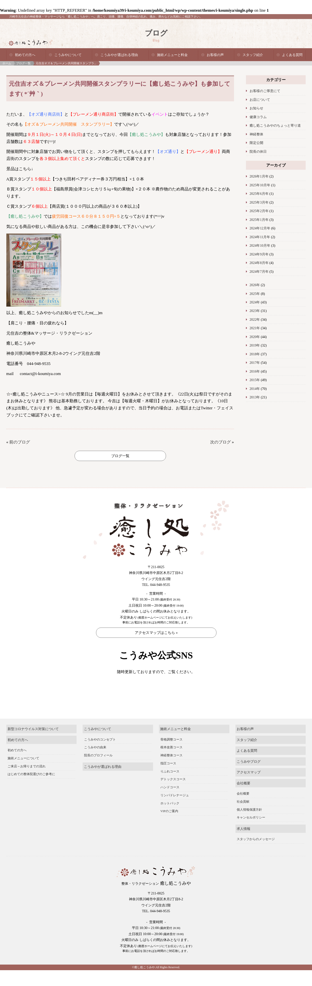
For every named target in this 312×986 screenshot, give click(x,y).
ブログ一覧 (23, 63)
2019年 (255, 345)
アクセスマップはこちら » (156, 633)
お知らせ (256, 108)
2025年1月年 (259, 220)
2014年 (255, 389)
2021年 (255, 328)
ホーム (6, 63)
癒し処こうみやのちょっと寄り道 (275, 125)
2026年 (255, 285)
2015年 (255, 380)
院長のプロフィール (98, 771)
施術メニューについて (23, 774)
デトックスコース (173, 795)
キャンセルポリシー (251, 833)
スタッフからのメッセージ (256, 855)
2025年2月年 (259, 211)
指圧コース (168, 779)
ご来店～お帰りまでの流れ (27, 782)
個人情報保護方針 (249, 825)
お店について (260, 100)
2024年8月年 (259, 263)
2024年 (255, 302)
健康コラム (258, 117)
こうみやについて (68, 55)
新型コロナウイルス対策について (33, 745)
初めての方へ (25, 55)
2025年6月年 (259, 194)
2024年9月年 (259, 254)
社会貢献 (243, 817)
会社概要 (243, 799)
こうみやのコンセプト (100, 755)
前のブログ (19, 442)
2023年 (255, 311)
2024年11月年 (260, 237)
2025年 (255, 294)
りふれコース (169, 787)
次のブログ (220, 442)
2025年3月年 (259, 202)
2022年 (255, 319)
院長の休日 (258, 151)
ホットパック (169, 819)
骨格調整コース (171, 755)
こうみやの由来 (95, 763)
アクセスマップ (249, 788)
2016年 (255, 371)
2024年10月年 (260, 245)
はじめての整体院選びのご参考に (31, 790)
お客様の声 (215, 55)
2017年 (255, 363)
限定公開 (256, 143)
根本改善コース (171, 763)
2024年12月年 (260, 228)
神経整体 (256, 134)
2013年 (255, 397)
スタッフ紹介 (253, 55)
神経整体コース (171, 771)
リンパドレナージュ (174, 811)
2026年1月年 (259, 176)
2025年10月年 (260, 185)
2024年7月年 (259, 271)
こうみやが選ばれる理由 (119, 55)
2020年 (255, 337)
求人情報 (243, 844)
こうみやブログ (249, 777)
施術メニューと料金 (172, 55)
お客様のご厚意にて (265, 91)
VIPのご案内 (169, 827)
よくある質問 (292, 55)
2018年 (255, 354)
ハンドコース (169, 803)
